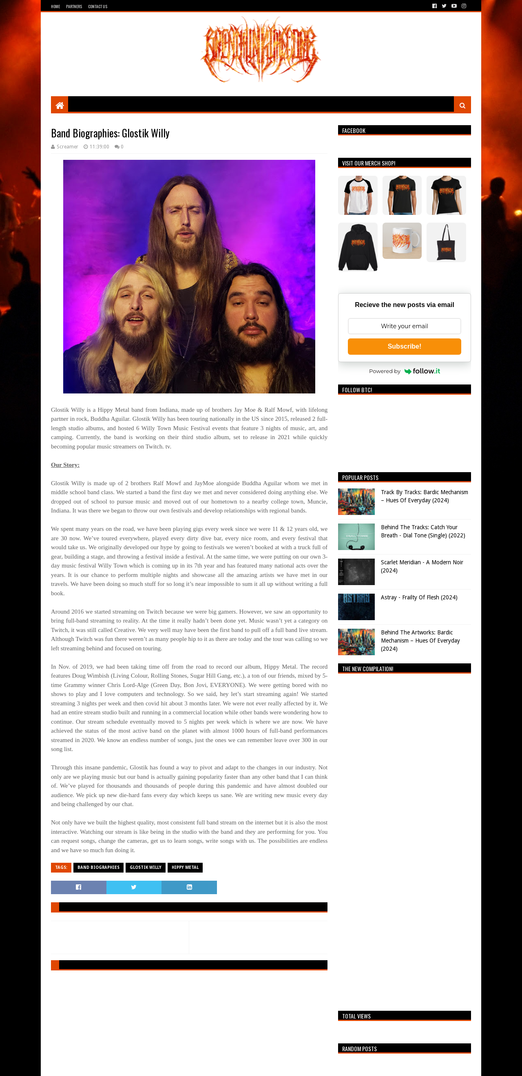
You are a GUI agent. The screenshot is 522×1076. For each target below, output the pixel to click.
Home (55, 6)
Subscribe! (405, 346)
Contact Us (97, 6)
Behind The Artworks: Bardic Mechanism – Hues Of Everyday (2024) (420, 640)
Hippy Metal (185, 867)
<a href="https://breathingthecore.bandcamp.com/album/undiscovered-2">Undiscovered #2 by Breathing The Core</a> (404, 840)
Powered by (404, 371)
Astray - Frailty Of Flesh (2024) (419, 597)
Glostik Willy (145, 867)
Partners (74, 6)
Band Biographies (98, 867)
